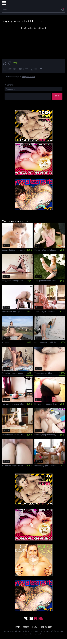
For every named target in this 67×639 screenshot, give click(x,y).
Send (57, 96)
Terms (26, 627)
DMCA (34, 627)
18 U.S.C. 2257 (46, 627)
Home (17, 627)
